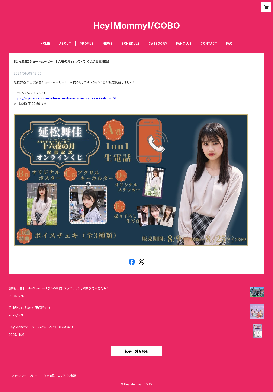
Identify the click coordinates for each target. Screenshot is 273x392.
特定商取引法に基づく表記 (60, 375)
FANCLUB (184, 43)
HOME (45, 43)
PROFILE (87, 43)
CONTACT (208, 43)
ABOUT (65, 43)
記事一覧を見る (136, 351)
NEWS (108, 43)
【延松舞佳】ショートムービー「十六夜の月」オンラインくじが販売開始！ (62, 61)
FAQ (229, 43)
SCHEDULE (131, 43)
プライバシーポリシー (24, 375)
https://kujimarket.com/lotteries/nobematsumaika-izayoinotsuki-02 (65, 98)
